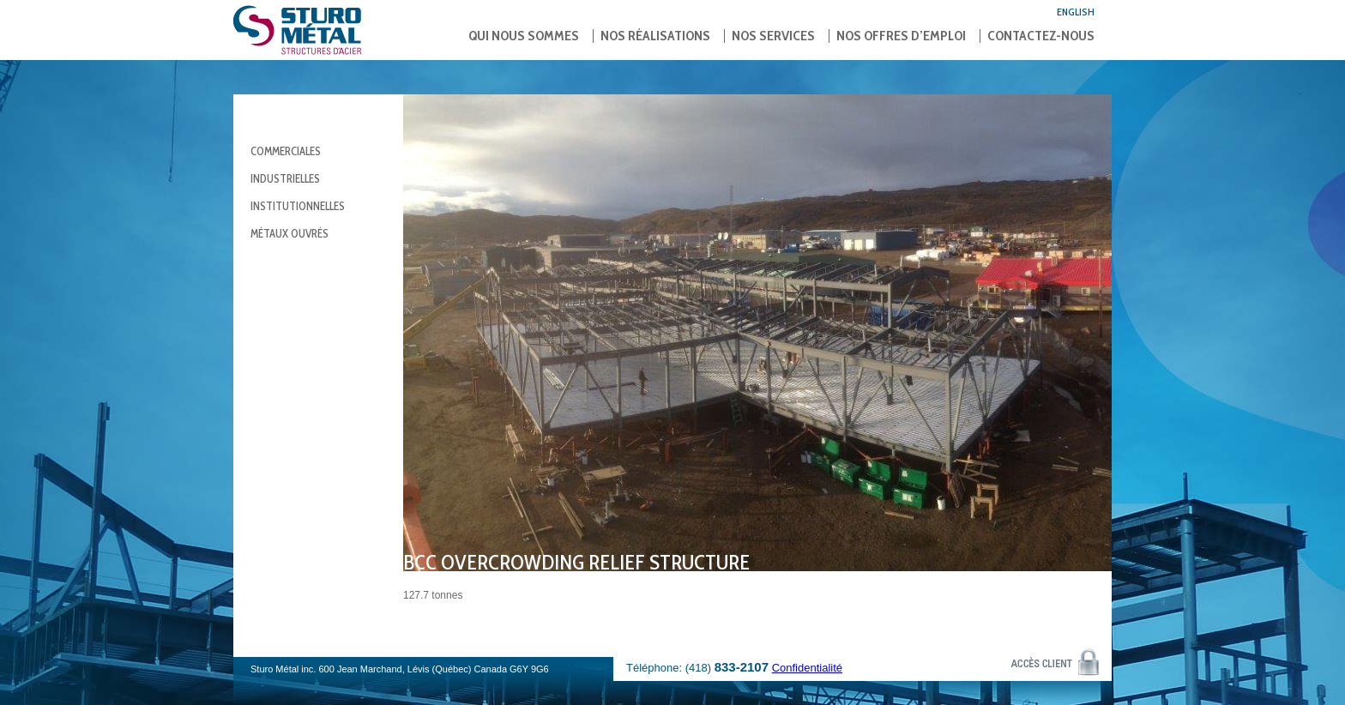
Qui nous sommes (523, 36)
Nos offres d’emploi (901, 36)
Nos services (773, 36)
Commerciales (285, 151)
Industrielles (285, 178)
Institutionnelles (297, 206)
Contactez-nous (1041, 36)
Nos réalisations (655, 36)
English (1076, 11)
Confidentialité (807, 667)
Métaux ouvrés (289, 233)
